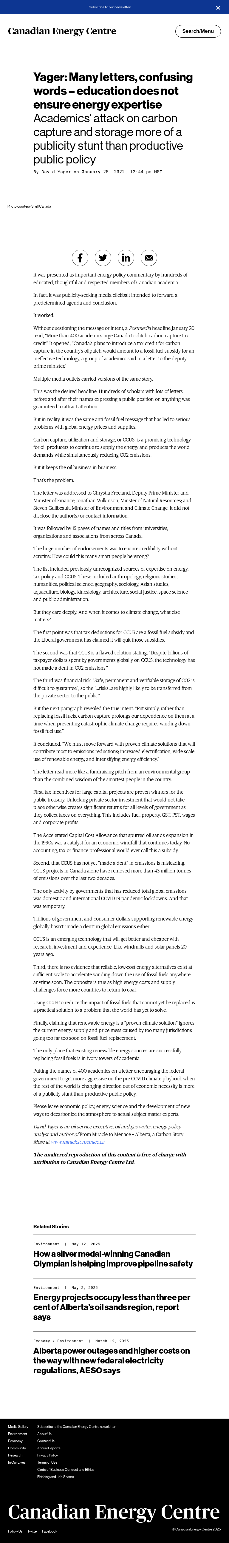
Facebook (49, 1531)
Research (15, 1455)
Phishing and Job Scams (55, 1477)
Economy (41, 1341)
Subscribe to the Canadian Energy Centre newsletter (76, 1426)
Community (17, 1448)
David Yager (56, 171)
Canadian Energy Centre (62, 31)
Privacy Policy (47, 1455)
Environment (46, 1244)
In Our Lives (17, 1462)
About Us (44, 1434)
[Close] (218, 7)
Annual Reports (49, 1448)
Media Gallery (18, 1426)
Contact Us (46, 1441)
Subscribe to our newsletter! (110, 7)
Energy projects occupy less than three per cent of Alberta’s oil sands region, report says (112, 1307)
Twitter (32, 1531)
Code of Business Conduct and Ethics (65, 1469)
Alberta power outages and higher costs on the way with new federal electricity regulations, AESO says (111, 1361)
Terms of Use (47, 1462)
